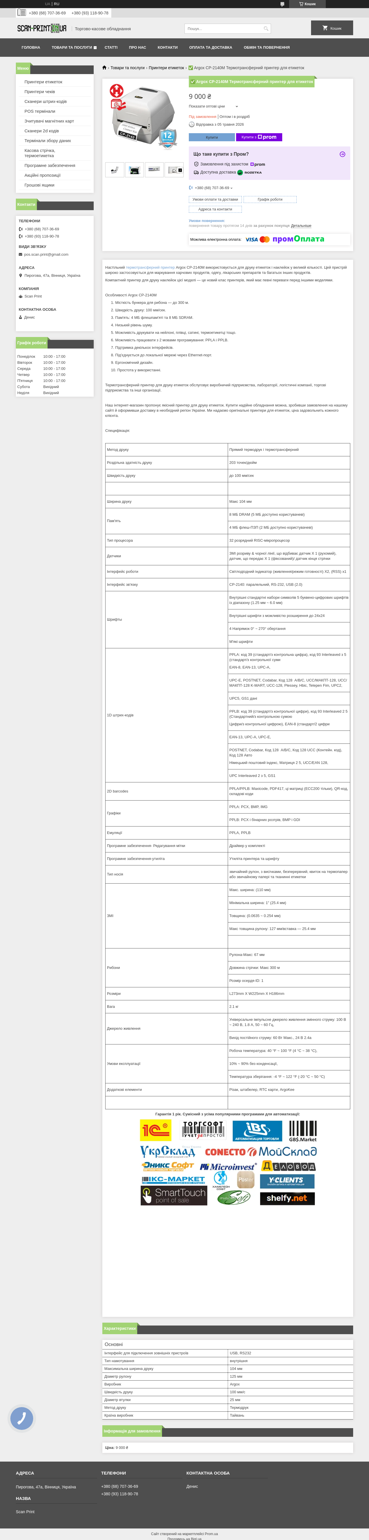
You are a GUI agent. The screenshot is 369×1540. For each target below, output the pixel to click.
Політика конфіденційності (216, 1535)
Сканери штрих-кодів (46, 101)
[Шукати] (266, 29)
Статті (111, 47)
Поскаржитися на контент (171, 1535)
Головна (31, 47)
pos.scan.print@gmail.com (46, 254)
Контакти (168, 47)
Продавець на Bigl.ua (184, 1529)
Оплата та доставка (210, 47)
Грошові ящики (39, 184)
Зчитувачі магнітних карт (49, 120)
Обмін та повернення (267, 47)
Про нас (137, 47)
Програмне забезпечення (50, 165)
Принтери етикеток (166, 67)
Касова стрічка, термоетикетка (40, 153)
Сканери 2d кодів (42, 130)
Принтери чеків (40, 91)
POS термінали (40, 111)
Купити (212, 137)
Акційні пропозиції (43, 175)
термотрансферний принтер (150, 257)
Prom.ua (211, 1524)
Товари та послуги (72, 47)
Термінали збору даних (48, 140)
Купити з (259, 137)
